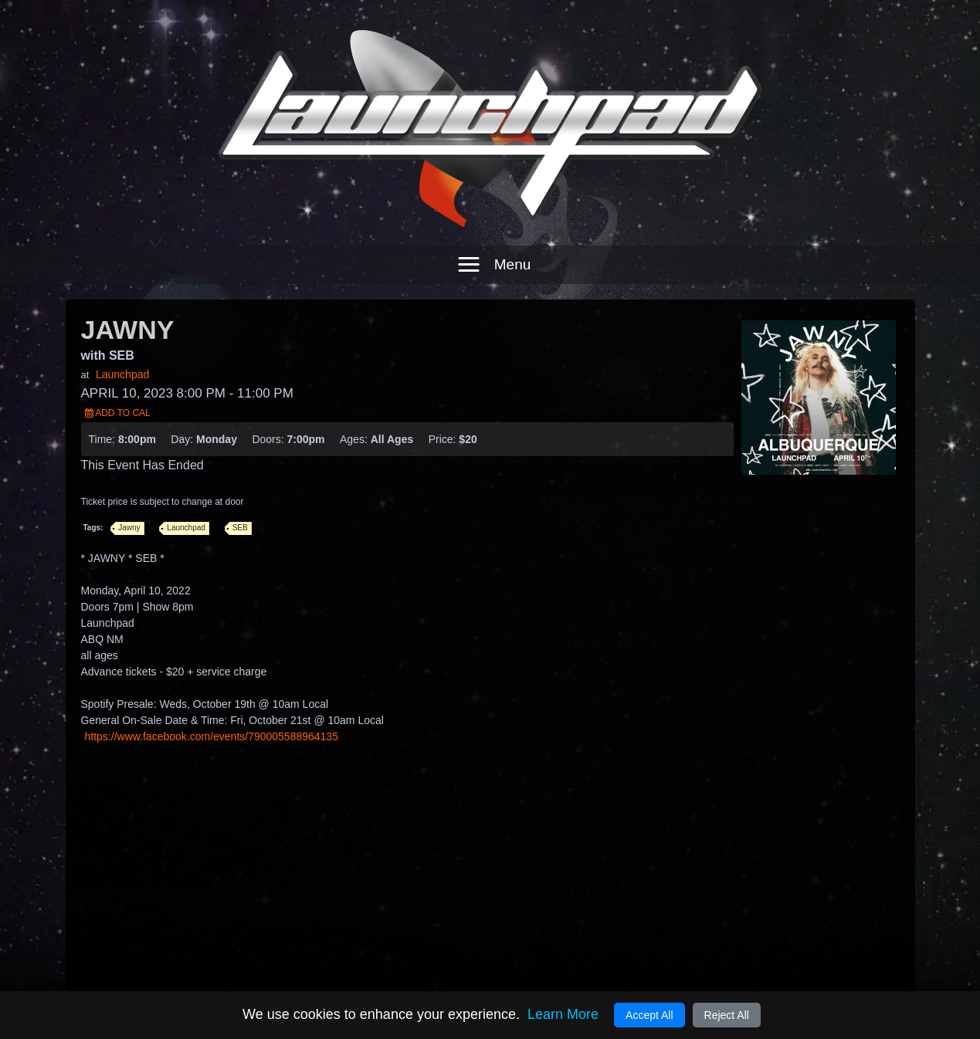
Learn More (563, 1014)
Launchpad (122, 346)
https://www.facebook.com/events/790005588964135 (211, 708)
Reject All (726, 1015)
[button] (490, 237)
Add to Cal (118, 385)
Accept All (649, 1015)
